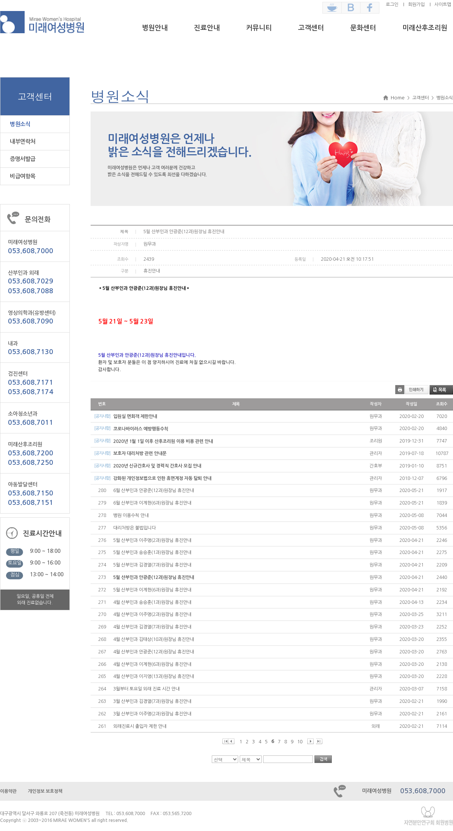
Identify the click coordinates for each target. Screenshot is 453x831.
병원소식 (20, 124)
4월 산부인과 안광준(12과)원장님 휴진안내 (153, 652)
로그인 (392, 4)
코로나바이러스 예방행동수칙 (140, 429)
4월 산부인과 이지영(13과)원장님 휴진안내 (153, 676)
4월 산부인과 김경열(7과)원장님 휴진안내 (152, 627)
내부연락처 (22, 141)
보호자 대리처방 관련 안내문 (139, 453)
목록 (442, 390)
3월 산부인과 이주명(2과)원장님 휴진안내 (152, 714)
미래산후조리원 (424, 28)
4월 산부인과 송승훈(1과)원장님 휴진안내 (152, 602)
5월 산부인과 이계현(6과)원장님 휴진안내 (152, 590)
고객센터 (311, 28)
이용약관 (8, 791)
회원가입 (416, 4)
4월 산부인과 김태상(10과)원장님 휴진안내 (153, 639)
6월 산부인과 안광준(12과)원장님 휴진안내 (153, 490)
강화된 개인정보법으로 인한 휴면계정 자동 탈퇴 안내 (162, 478)
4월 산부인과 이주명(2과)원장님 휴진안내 (152, 614)
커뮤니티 (259, 28)
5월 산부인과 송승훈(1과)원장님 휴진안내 (152, 552)
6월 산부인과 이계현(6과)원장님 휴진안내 (152, 503)
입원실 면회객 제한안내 (135, 416)
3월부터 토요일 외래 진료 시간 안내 (146, 689)
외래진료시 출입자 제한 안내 (139, 726)
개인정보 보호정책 (45, 791)
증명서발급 (22, 159)
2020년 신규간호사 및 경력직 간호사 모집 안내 (157, 466)
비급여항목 (22, 176)
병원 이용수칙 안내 (131, 515)
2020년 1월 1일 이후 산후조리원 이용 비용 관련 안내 (163, 441)
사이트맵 (443, 4)
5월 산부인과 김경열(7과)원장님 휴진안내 (152, 565)
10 (299, 742)
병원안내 (155, 28)
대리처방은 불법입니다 (134, 528)
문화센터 (363, 28)
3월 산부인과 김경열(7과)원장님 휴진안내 (152, 701)
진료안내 (207, 28)
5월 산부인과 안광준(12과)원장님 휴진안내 (153, 577)
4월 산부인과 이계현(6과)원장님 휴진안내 (152, 664)
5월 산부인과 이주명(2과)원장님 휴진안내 (152, 540)
